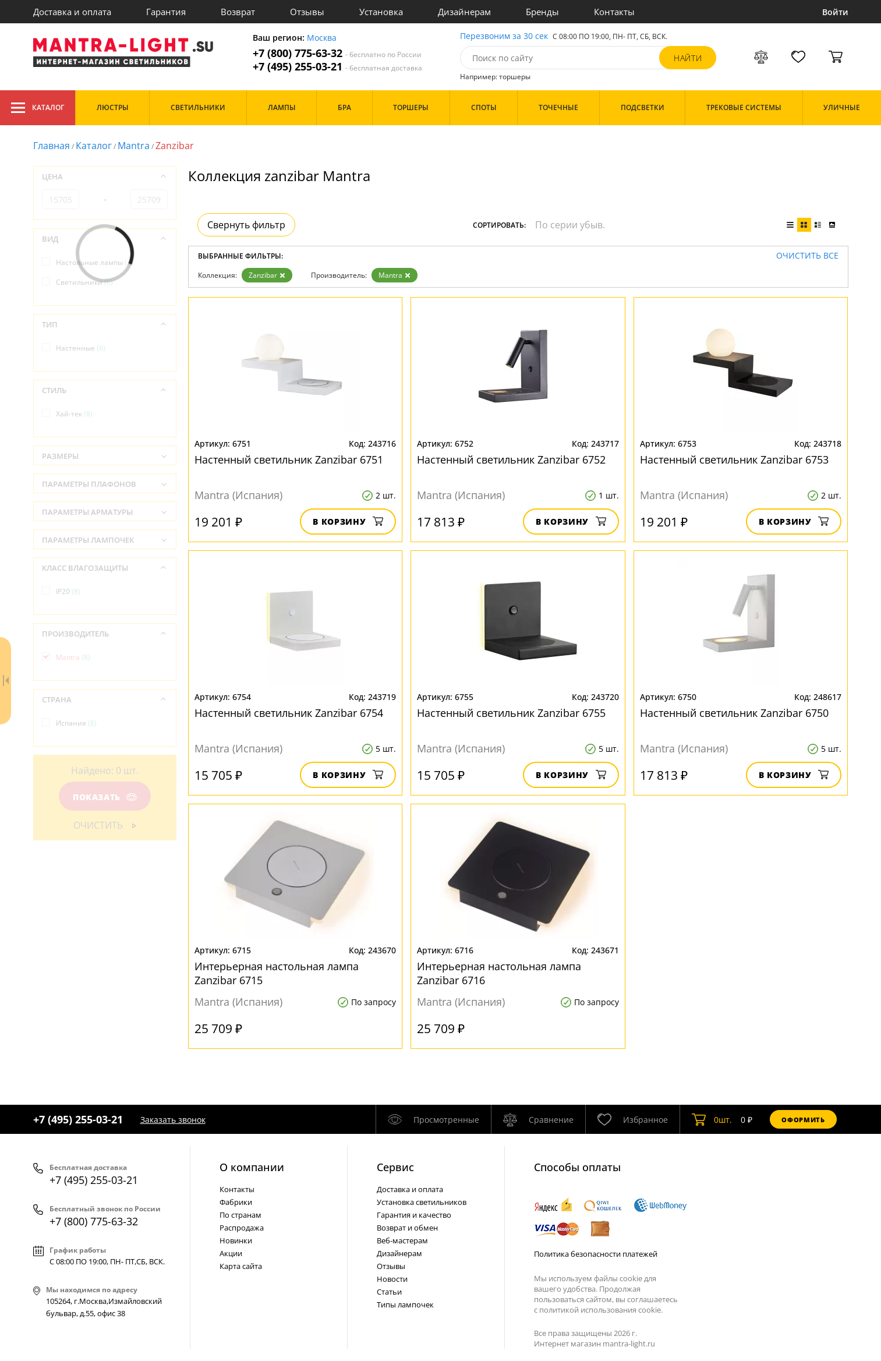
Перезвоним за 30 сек (504, 36)
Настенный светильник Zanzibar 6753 (734, 459)
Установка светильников (421, 1202)
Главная (51, 145)
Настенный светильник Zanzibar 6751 (288, 459)
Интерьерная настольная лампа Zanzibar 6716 (499, 973)
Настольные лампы (94, 262)
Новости (392, 1279)
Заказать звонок (173, 1119)
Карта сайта (241, 1266)
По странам (240, 1215)
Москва (322, 38)
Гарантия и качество (414, 1215)
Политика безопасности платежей (595, 1254)
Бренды (542, 11)
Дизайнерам (464, 11)
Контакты (614, 11)
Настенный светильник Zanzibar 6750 (734, 713)
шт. (712, 1119)
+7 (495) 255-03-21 (337, 66)
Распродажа (242, 1227)
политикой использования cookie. (601, 1310)
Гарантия (166, 11)
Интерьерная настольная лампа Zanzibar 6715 (276, 973)
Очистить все (807, 256)
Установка (381, 11)
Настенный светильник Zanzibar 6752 (511, 459)
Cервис (395, 1167)
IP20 (68, 591)
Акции (231, 1253)
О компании (252, 1167)
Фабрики (236, 1202)
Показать (104, 797)
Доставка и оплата (72, 11)
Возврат (238, 11)
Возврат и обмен (407, 1227)
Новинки (236, 1240)
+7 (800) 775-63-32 (337, 53)
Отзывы (307, 11)
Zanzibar (267, 275)
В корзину (348, 521)
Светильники (84, 282)
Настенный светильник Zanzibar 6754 (288, 713)
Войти (835, 11)
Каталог (37, 108)
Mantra (134, 145)
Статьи (389, 1291)
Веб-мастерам (402, 1240)
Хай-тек (74, 414)
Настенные (80, 348)
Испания (76, 723)
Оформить (803, 1119)
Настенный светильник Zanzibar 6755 (511, 713)
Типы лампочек (405, 1304)
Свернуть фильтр (246, 224)
